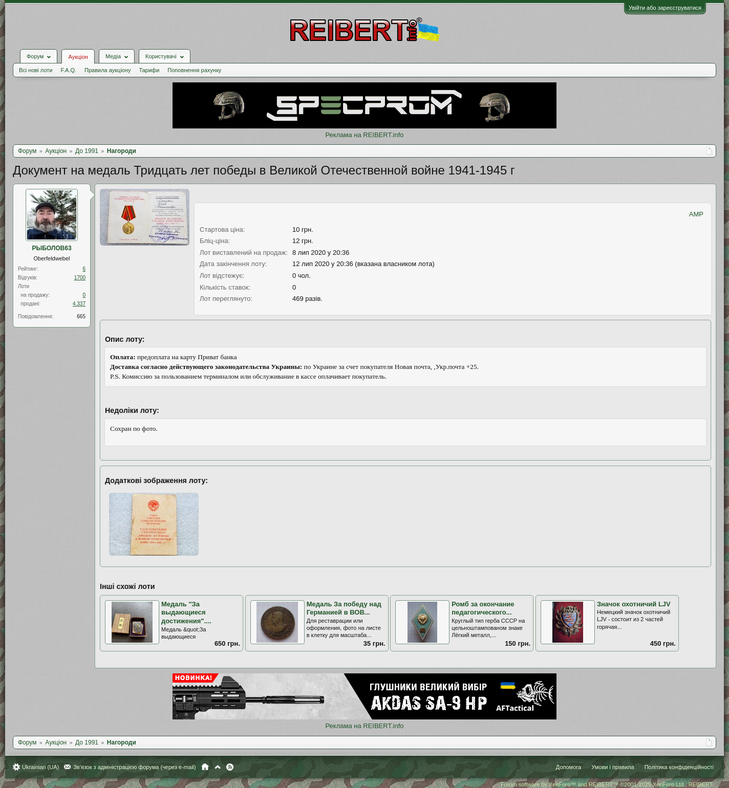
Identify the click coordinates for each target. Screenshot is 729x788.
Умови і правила (612, 767)
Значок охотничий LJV (634, 604)
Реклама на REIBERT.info (364, 135)
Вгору (217, 767)
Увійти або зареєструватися (665, 8)
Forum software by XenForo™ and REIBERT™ (607, 784)
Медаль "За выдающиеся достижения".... (186, 612)
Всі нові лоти (35, 70)
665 (81, 316)
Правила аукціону (107, 70)
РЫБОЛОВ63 (51, 248)
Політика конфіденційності (679, 767)
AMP (696, 214)
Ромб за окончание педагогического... (483, 608)
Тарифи (149, 70)
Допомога (568, 767)
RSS (229, 767)
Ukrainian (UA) (40, 767)
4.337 (79, 304)
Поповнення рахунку (194, 70)
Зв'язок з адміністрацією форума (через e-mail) (134, 767)
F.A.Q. (68, 70)
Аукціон (78, 57)
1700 (79, 277)
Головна (205, 767)
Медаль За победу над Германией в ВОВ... (344, 608)
